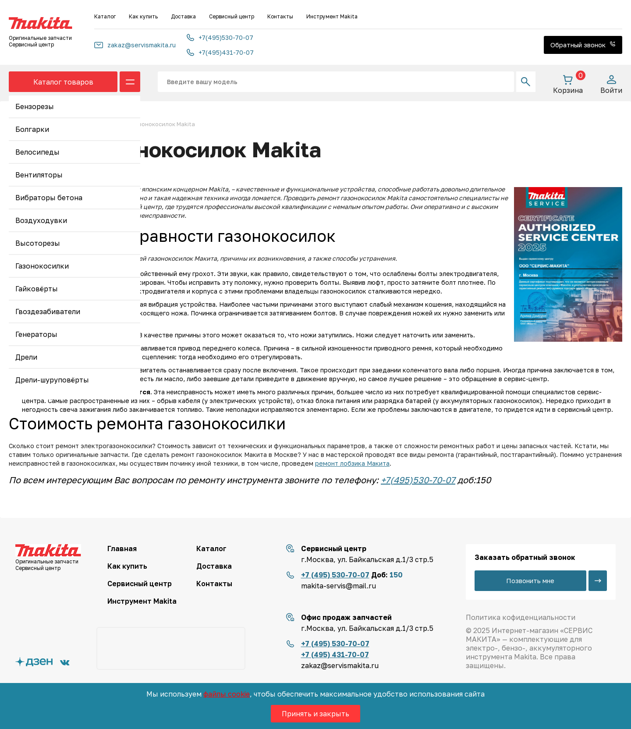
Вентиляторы (39, 174)
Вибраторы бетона (48, 197)
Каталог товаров (63, 82)
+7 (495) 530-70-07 (335, 574)
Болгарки (32, 129)
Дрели (26, 357)
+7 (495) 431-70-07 (335, 654)
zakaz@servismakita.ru (135, 45)
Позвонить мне (530, 580)
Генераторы (36, 334)
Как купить (143, 16)
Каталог (105, 16)
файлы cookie (226, 694)
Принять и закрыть (315, 713)
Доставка (183, 16)
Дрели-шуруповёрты (52, 379)
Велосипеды (37, 152)
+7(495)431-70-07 (220, 52)
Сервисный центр (231, 16)
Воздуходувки (41, 220)
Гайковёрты (36, 288)
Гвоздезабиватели (47, 311)
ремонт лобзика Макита (352, 463)
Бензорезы (34, 106)
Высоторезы (37, 243)
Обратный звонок (583, 45)
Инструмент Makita (332, 16)
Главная (122, 548)
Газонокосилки (42, 266)
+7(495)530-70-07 (220, 37)
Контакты (280, 16)
